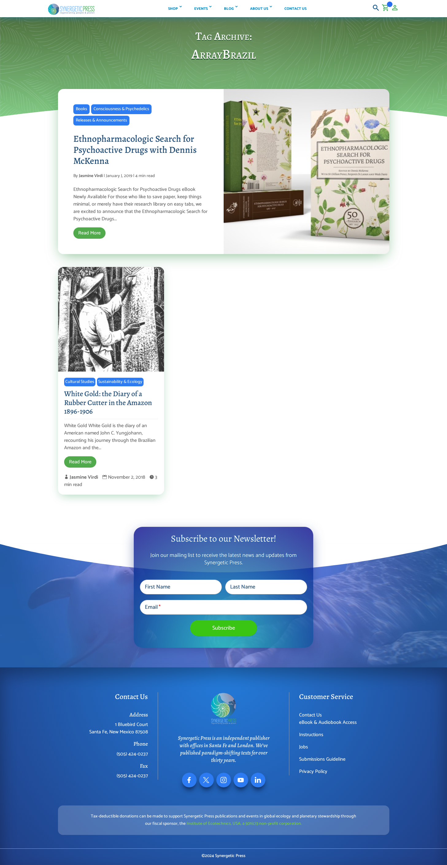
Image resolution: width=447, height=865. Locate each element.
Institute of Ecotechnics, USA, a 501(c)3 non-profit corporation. (244, 823)
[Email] (223, 607)
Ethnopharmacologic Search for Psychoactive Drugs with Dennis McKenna (135, 150)
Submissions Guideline (322, 759)
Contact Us (310, 715)
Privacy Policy (313, 771)
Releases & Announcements (101, 120)
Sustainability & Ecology (120, 381)
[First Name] (181, 587)
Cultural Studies (79, 381)
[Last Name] (266, 587)
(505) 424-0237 (132, 754)
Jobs (303, 747)
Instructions (311, 735)
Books (81, 109)
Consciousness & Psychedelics (121, 109)
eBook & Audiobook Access (328, 722)
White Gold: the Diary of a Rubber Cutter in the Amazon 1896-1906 (108, 402)
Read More (89, 233)
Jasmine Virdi (91, 176)
